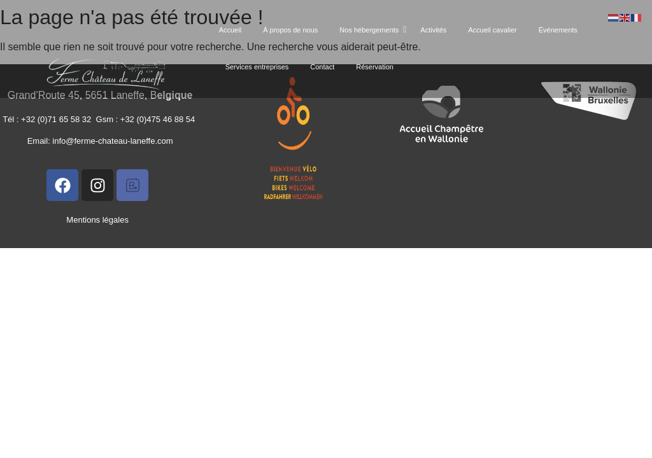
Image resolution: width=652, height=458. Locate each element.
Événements (558, 30)
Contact (322, 67)
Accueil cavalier (492, 30)
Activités (433, 30)
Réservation (374, 67)
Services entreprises (257, 67)
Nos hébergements (371, 29)
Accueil (230, 30)
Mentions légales (97, 220)
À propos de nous (290, 30)
